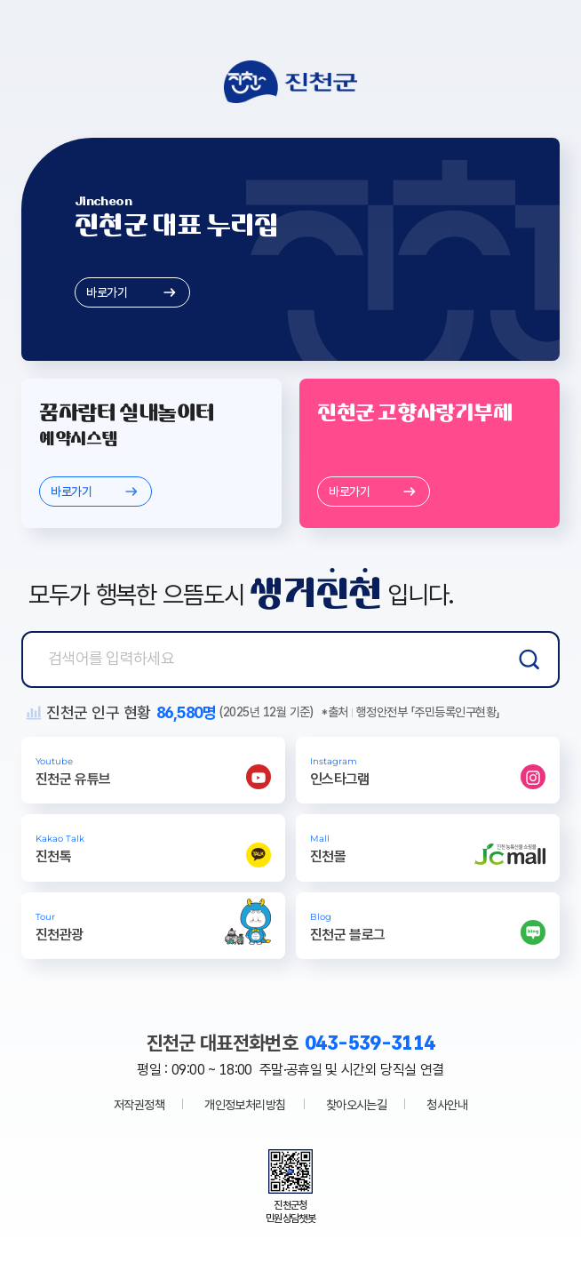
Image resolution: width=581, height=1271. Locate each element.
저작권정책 (139, 1105)
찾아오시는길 (356, 1105)
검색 (529, 659)
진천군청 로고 (290, 82)
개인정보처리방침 (245, 1105)
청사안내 (446, 1105)
